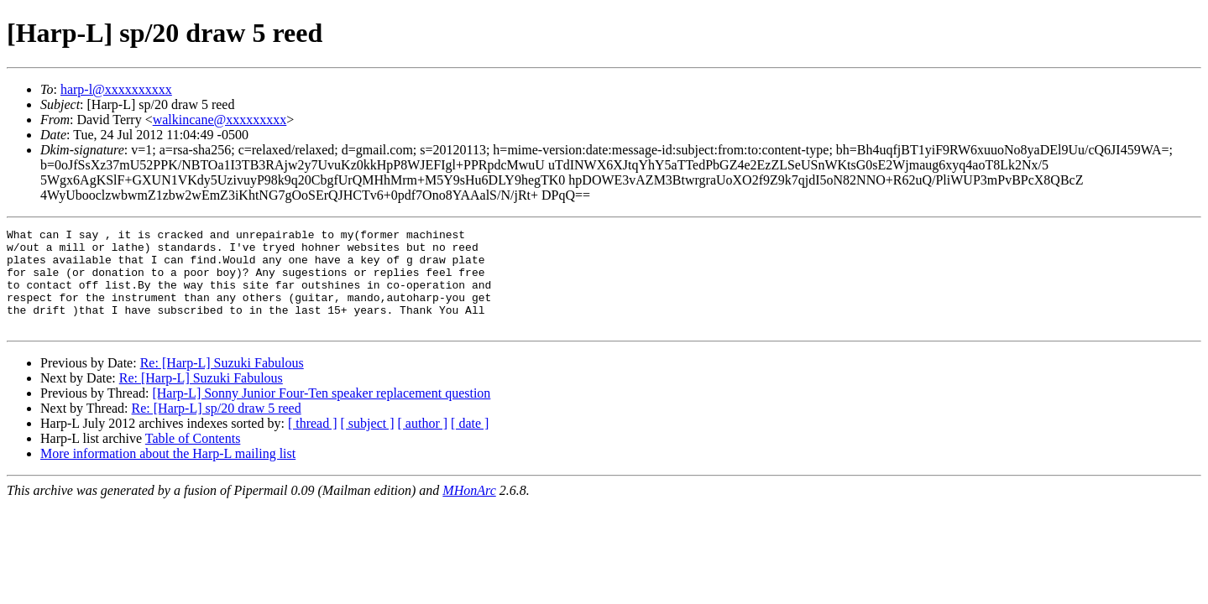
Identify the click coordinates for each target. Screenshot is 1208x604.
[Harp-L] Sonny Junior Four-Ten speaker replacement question (321, 413)
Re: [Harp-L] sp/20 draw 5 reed (216, 428)
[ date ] (470, 443)
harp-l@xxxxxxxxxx (116, 89)
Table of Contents (193, 458)
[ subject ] (368, 443)
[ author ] (423, 443)
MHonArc (468, 510)
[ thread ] (312, 443)
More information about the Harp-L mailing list (167, 473)
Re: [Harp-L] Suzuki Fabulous (222, 383)
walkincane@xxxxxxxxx (220, 119)
